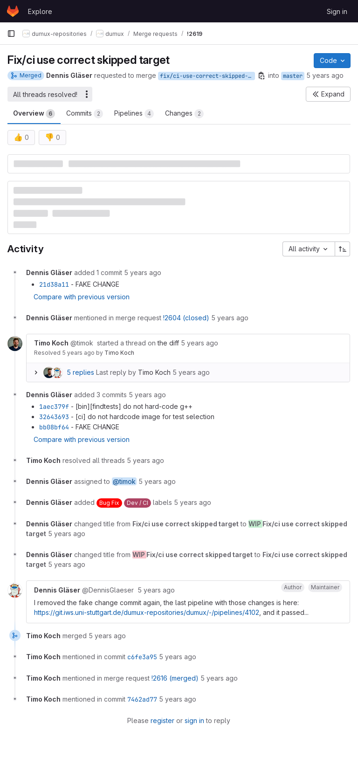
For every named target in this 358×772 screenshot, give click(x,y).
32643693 (54, 417)
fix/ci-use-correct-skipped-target (207, 76)
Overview (34, 113)
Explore (40, 11)
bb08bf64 (54, 427)
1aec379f (54, 406)
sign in (194, 720)
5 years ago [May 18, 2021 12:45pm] (325, 75)
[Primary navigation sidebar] (11, 33)
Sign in (337, 11)
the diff (168, 343)
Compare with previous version (82, 297)
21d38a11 (54, 284)
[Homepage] (13, 11)
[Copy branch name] (261, 75)
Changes (184, 113)
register (162, 720)
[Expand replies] (35, 372)
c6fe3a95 (142, 657)
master (293, 76)
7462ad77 (142, 699)
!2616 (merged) (175, 678)
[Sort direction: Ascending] (342, 248)
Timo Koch (119, 352)
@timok (124, 481)
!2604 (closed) (186, 318)
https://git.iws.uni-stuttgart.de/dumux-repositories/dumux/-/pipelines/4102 (146, 612)
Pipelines (134, 113)
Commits (84, 113)
